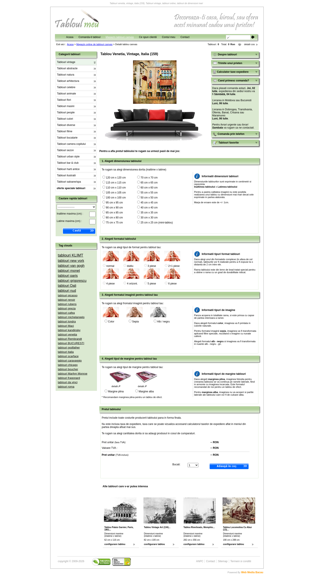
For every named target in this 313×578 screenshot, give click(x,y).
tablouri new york (71, 261)
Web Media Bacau (252, 572)
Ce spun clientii (148, 37)
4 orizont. (132, 283)
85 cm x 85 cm (114, 212)
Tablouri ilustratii (66, 175)
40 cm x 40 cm (149, 207)
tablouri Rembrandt (70, 338)
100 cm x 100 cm (116, 197)
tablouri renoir (66, 299)
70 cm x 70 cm (149, 177)
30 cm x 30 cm (149, 217)
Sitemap (223, 561)
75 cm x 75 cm (114, 222)
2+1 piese (174, 266)
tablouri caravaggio (70, 360)
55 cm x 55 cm (149, 192)
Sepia (135, 321)
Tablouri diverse (66, 125)
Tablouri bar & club (67, 162)
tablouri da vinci (67, 382)
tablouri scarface (68, 356)
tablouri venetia (67, 334)
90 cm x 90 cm (114, 207)
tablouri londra (67, 321)
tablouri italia (66, 351)
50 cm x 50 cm (149, 197)
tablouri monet (69, 270)
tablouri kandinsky (69, 330)
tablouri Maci (66, 325)
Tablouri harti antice (68, 169)
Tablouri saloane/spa (69, 181)
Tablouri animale (66, 93)
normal (110, 266)
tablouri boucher (68, 369)
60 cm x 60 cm (149, 187)
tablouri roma (66, 386)
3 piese (152, 266)
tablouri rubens (67, 304)
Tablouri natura (65, 74)
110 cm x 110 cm (116, 187)
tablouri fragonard (69, 378)
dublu (130, 266)
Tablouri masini (65, 106)
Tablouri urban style (68, 156)
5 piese (152, 283)
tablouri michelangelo (71, 317)
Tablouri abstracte (67, 68)
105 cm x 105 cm (116, 192)
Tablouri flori (64, 99)
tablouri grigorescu (72, 280)
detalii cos (249, 44)
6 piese (172, 283)
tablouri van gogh (71, 266)
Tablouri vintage (66, 62)
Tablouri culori (65, 118)
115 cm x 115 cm (116, 182)
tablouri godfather (69, 347)
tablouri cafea (66, 312)
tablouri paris (68, 275)
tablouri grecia (67, 308)
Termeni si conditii (240, 561)
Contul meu (168, 37)
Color (111, 321)
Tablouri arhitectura (68, 81)
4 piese (110, 283)
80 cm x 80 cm (114, 217)
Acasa (69, 37)
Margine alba (146, 391)
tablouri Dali (67, 285)
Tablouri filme (64, 131)
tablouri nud (67, 290)
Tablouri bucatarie (67, 137)
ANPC (199, 561)
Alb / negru (163, 321)
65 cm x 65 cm (149, 182)
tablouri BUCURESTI (71, 343)
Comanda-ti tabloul (89, 37)
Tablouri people (66, 112)
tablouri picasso (67, 295)
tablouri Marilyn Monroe (72, 373)
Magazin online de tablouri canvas (94, 44)
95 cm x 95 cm (114, 202)
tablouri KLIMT (70, 255)
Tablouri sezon (65, 150)
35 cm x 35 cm (149, 212)
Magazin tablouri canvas (120, 37)
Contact (184, 37)
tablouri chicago (68, 365)
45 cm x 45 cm (149, 202)
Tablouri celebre (66, 87)
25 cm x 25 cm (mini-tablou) (157, 222)
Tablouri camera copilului (71, 143)
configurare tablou (114, 544)
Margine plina (116, 391)
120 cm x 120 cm (116, 177)
